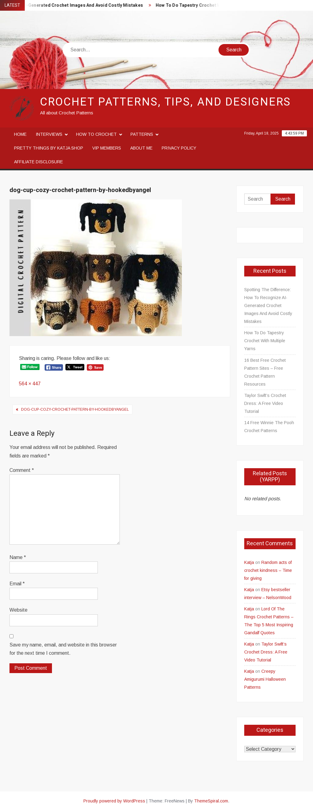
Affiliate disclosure (38, 161)
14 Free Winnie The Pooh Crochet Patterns (269, 426)
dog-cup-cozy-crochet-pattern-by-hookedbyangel (75, 409)
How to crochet (96, 134)
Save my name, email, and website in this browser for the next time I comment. (63, 649)
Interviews (49, 134)
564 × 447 (30, 383)
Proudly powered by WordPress (114, 800)
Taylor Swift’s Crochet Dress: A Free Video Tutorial (265, 403)
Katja (249, 562)
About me (141, 148)
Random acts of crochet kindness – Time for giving (268, 570)
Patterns (142, 134)
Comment (21, 470)
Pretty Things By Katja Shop (48, 148)
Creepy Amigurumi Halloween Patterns (265, 679)
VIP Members (106, 148)
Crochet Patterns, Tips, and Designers (165, 102)
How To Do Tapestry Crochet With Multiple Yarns (211, 5)
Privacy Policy (179, 148)
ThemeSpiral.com (211, 800)
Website (18, 610)
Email (17, 583)
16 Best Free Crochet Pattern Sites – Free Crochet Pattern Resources (265, 372)
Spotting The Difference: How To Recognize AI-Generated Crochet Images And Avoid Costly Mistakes (268, 305)
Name (17, 557)
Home (20, 134)
